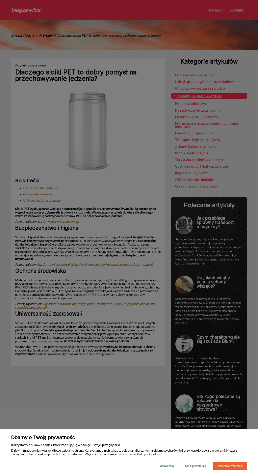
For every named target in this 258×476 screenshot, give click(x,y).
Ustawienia (167, 466)
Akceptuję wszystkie (230, 466)
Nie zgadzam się (195, 466)
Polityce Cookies (149, 454)
